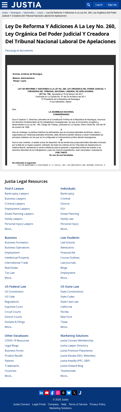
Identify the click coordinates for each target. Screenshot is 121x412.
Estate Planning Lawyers (19, 213)
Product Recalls (14, 355)
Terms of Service (78, 404)
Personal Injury (69, 224)
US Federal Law (15, 286)
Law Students (69, 237)
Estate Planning (69, 213)
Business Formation (16, 242)
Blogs (63, 267)
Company (53, 404)
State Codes (67, 296)
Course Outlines (70, 257)
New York (66, 317)
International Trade (16, 262)
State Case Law (69, 301)
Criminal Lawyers (15, 203)
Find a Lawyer (14, 188)
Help (63, 404)
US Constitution (14, 291)
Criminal (65, 198)
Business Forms (14, 350)
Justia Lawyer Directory (74, 345)
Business (11, 237)
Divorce (64, 203)
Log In (99, 4)
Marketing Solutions (74, 335)
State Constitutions (71, 291)
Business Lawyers (15, 198)
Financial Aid (67, 252)
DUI (62, 208)
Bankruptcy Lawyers (17, 193)
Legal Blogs (12, 345)
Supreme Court (14, 306)
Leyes (40, 12)
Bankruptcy (67, 193)
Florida (64, 311)
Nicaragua (16, 12)
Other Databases (16, 335)
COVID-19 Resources (17, 340)
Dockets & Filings (15, 322)
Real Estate (11, 267)
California (66, 306)
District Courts (13, 317)
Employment (12, 252)
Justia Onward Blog (71, 365)
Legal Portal (39, 404)
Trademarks (12, 365)
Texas (64, 322)
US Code (10, 296)
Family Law (66, 219)
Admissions (67, 247)
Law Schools (67, 242)
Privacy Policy (98, 404)
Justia (5, 12)
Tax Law (9, 273)
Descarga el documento (19, 50)
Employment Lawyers (17, 208)
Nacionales (28, 12)
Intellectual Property (17, 257)
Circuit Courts (13, 311)
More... (9, 229)
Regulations (12, 301)
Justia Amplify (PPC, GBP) (75, 360)
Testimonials (68, 371)
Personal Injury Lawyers (19, 224)
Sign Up (112, 4)
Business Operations (17, 247)
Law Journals (68, 262)
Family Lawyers (14, 219)
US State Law (69, 286)
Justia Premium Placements (76, 350)
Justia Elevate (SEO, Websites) (77, 355)
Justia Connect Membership (76, 340)
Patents (9, 360)
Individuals (67, 188)
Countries (10, 371)
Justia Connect (21, 404)
